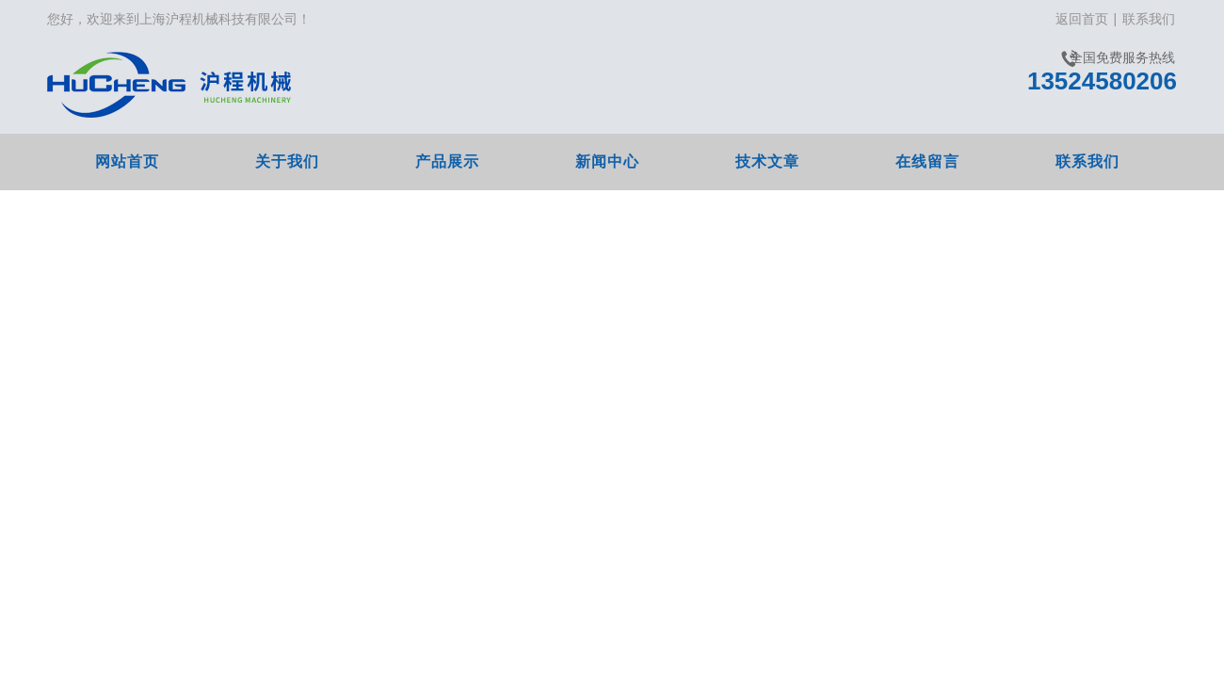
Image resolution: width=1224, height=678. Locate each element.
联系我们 (1148, 18)
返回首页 (1081, 18)
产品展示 (447, 161)
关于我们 (287, 161)
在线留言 (927, 161)
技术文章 (767, 161)
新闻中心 (607, 161)
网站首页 (127, 161)
